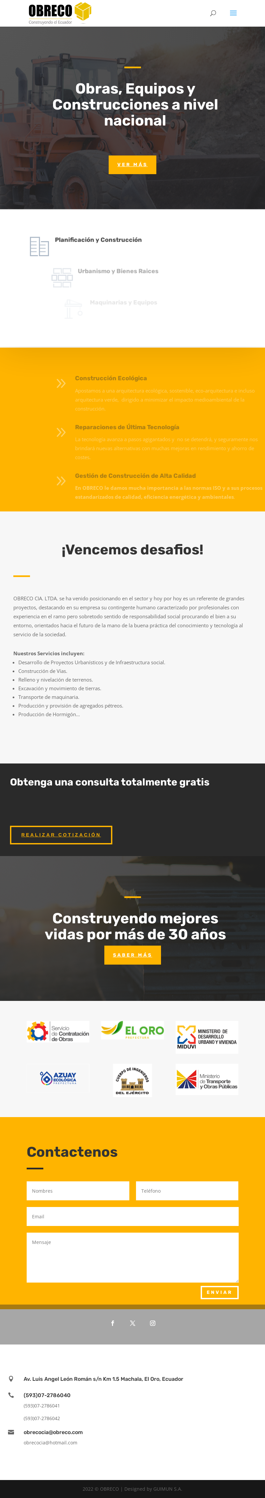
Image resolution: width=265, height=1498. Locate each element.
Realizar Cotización (61, 834)
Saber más (132, 955)
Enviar (220, 1292)
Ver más (132, 164)
